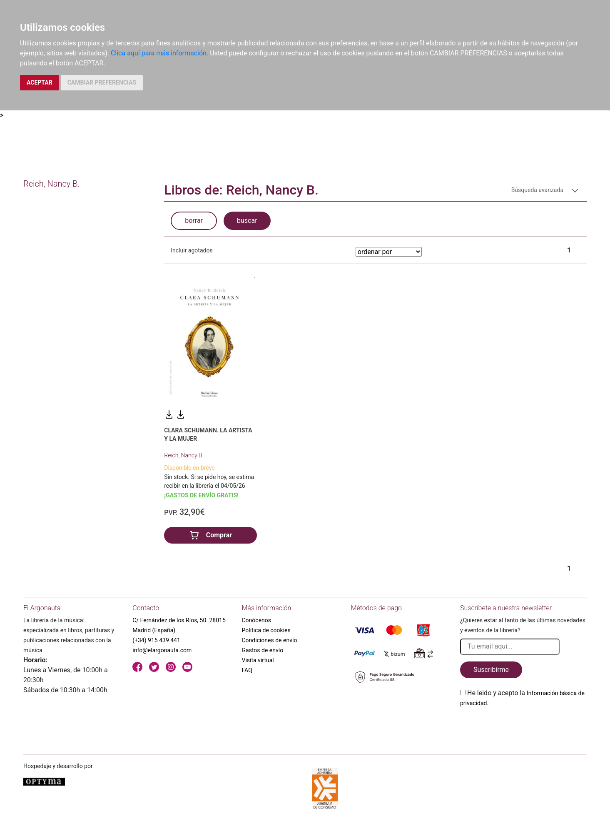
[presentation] (523, 727)
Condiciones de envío (269, 640)
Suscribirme (491, 670)
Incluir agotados (191, 250)
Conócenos (256, 620)
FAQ (247, 670)
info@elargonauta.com (162, 650)
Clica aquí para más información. (159, 53)
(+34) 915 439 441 (156, 640)
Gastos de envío (263, 650)
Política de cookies (266, 630)
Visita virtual (258, 660)
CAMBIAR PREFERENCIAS (101, 82)
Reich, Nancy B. (184, 455)
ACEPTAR (39, 82)
